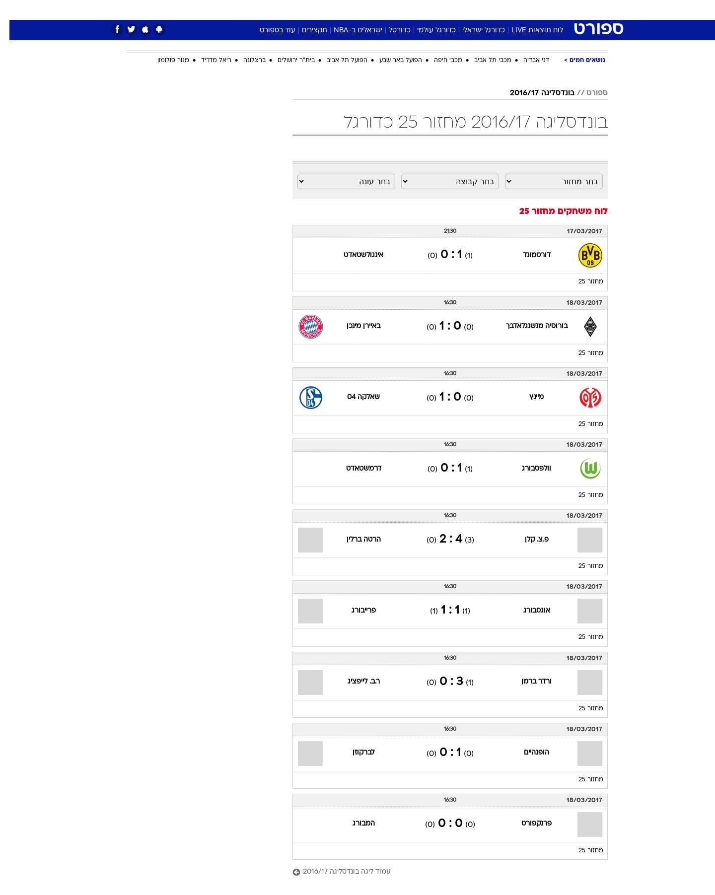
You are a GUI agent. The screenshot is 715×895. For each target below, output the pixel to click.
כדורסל (390, 30)
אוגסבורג (527, 611)
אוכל (382, 9)
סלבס (436, 9)
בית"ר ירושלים (286, 61)
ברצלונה (245, 61)
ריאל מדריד (207, 61)
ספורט (500, 9)
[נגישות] (13, 10)
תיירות (317, 9)
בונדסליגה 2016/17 (532, 93)
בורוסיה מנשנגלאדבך (527, 326)
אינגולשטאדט (354, 255)
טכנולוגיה (280, 9)
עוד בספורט (268, 30)
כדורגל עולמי (427, 30)
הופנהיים (527, 753)
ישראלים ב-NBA (348, 30)
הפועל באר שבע (391, 61)
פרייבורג (354, 611)
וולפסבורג (527, 469)
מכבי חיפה (439, 61)
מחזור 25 (581, 282)
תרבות (467, 9)
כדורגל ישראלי (474, 30)
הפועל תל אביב (337, 61)
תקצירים (305, 30)
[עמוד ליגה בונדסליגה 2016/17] (440, 872)
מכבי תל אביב (483, 61)
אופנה (244, 9)
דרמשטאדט (354, 469)
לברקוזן (354, 753)
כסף (408, 9)
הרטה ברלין (354, 540)
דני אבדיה (527, 61)
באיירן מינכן (354, 326)
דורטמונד (527, 255)
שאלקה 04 (354, 397)
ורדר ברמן (527, 682)
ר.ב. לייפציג (354, 682)
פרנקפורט (527, 824)
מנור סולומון (164, 61)
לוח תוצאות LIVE (528, 30)
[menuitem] (527, 9)
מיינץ (527, 397)
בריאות (351, 9)
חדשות (533, 9)
